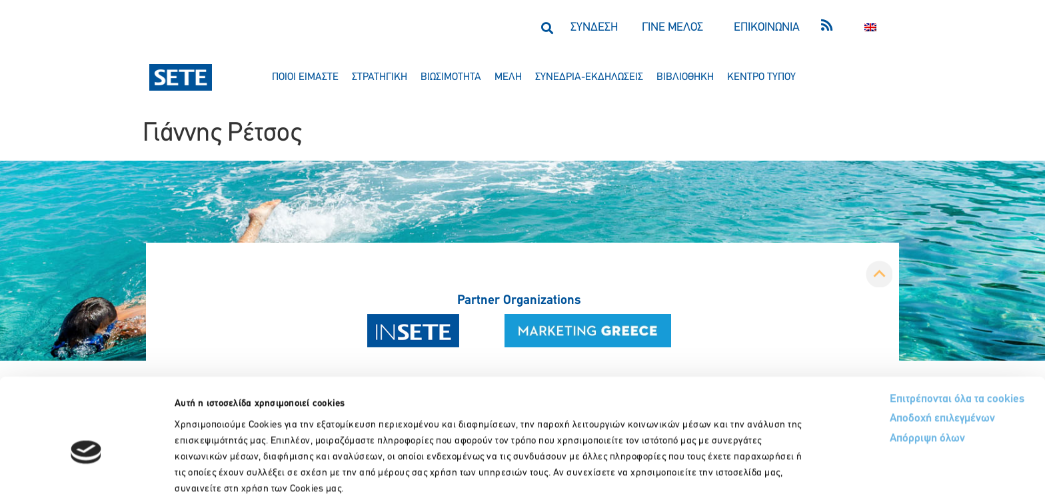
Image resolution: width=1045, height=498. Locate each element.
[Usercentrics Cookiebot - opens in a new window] (86, 472)
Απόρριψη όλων (877, 369)
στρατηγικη (379, 77)
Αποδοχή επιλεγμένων (893, 349)
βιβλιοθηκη (685, 77)
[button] (547, 28)
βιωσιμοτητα (451, 77)
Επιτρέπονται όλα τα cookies (906, 328)
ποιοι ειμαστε (305, 77)
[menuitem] (870, 28)
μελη (508, 77)
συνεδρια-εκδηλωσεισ (589, 77)
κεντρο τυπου (761, 77)
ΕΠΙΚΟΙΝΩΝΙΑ (767, 27)
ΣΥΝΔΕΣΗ (594, 27)
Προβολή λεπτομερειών (745, 472)
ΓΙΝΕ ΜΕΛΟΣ (672, 27)
